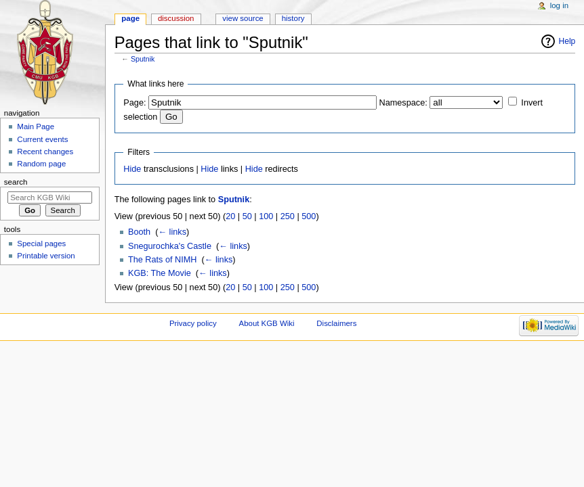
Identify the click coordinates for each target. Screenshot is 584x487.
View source (242, 18)
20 (230, 216)
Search (16, 182)
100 (266, 216)
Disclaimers (336, 323)
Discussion (176, 18)
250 (287, 216)
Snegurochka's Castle (169, 246)
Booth (139, 232)
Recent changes (45, 151)
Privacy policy (193, 323)
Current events (42, 139)
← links (172, 232)
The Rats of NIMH (162, 259)
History (293, 18)
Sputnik (143, 59)
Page (130, 18)
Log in (559, 5)
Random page (41, 164)
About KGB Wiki (267, 323)
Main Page (35, 126)
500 (308, 216)
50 (247, 216)
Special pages (41, 243)
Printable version (46, 256)
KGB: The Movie (159, 273)
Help (567, 41)
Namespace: (403, 103)
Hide (132, 169)
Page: (134, 103)
